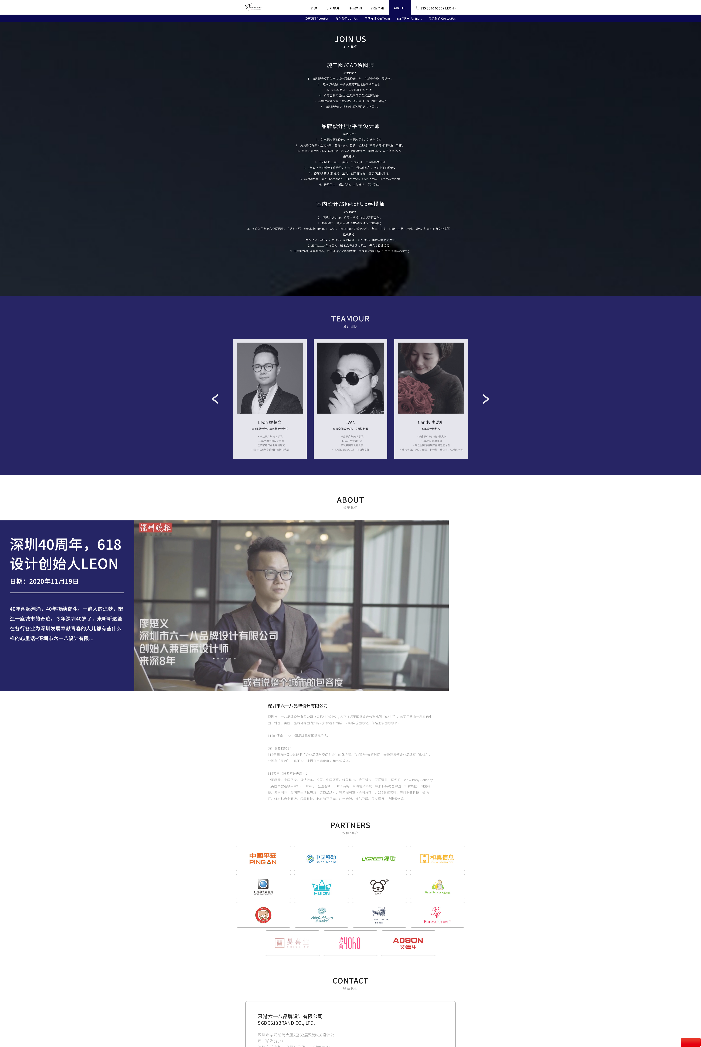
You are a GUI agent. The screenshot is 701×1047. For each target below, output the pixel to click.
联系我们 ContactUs (442, 18)
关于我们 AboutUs (316, 18)
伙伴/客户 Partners (409, 18)
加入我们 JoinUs (347, 18)
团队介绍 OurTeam (377, 18)
